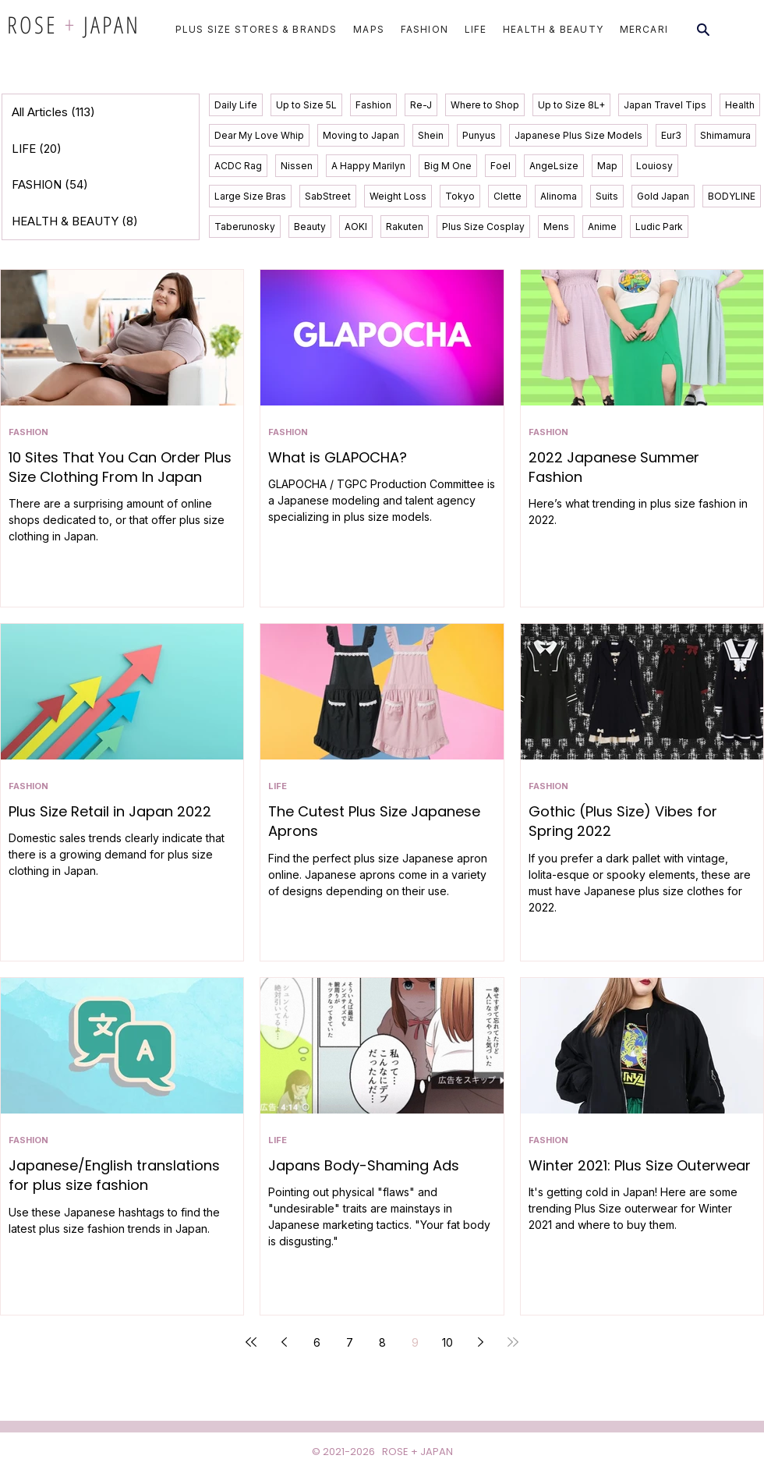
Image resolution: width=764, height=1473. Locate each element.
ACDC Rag (238, 166)
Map (607, 166)
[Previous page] (284, 1342)
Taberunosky (244, 226)
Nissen (297, 166)
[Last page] (513, 1342)
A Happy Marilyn (368, 166)
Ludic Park (659, 226)
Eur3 (671, 135)
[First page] (251, 1342)
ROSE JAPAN (73, 25)
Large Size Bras (250, 196)
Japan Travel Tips (665, 105)
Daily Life (235, 105)
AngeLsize (553, 166)
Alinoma (558, 196)
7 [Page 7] (349, 1342)
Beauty (310, 226)
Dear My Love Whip (259, 135)
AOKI (356, 226)
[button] (251, 29)
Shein (431, 135)
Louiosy (654, 166)
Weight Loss (398, 196)
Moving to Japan (361, 135)
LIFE (277, 786)
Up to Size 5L (306, 105)
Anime (602, 226)
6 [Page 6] (316, 1342)
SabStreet (328, 196)
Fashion (373, 105)
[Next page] (480, 1342)
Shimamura (725, 135)
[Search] (702, 29)
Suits (607, 196)
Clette (507, 196)
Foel (500, 166)
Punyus (479, 135)
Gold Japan (663, 196)
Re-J (421, 105)
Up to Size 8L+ (571, 105)
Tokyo (460, 196)
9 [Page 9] (415, 1342)
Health (740, 105)
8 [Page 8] (382, 1342)
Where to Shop (485, 105)
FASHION (28, 432)
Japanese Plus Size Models (578, 135)
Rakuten (404, 226)
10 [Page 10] (447, 1342)
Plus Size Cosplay (483, 226)
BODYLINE (731, 196)
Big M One (448, 166)
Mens (556, 226)
